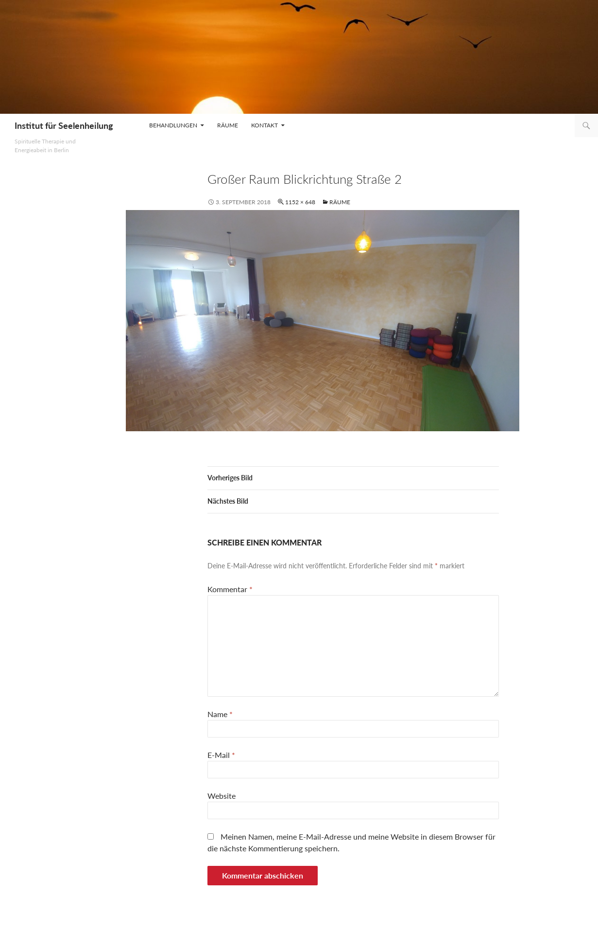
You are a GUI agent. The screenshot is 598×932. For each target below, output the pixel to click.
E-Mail (221, 754)
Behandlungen (173, 125)
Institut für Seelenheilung (64, 125)
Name (220, 714)
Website (221, 795)
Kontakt (264, 125)
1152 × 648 (300, 202)
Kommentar (230, 589)
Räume (227, 125)
